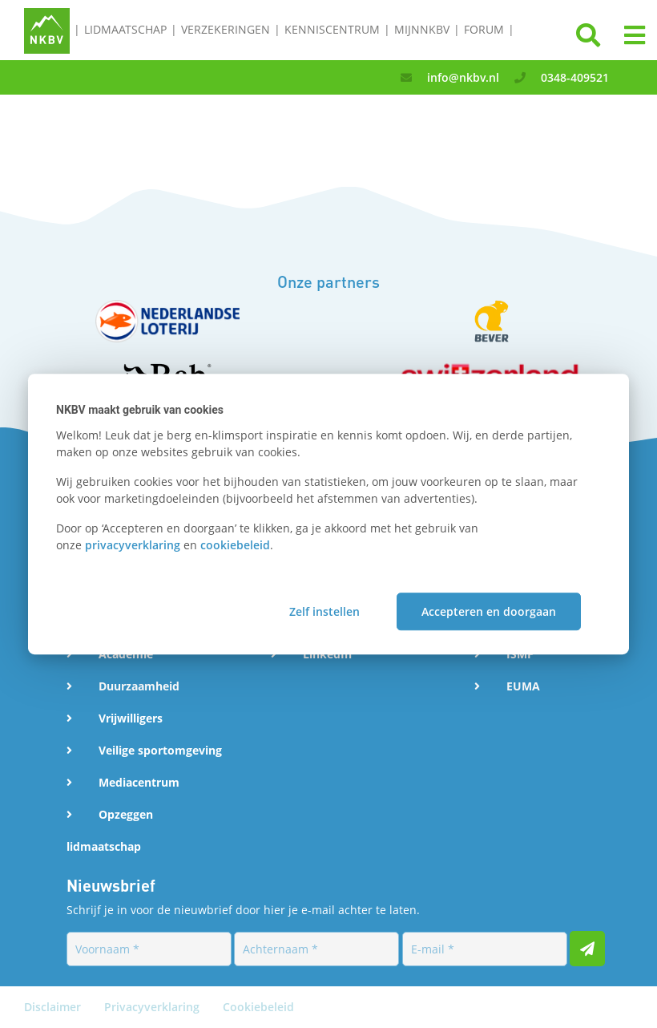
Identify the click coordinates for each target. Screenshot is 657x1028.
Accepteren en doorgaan (488, 611)
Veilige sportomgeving (160, 750)
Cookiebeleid (258, 1006)
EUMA (523, 686)
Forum (484, 29)
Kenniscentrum (332, 29)
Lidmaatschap (125, 29)
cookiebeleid (235, 544)
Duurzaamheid (139, 686)
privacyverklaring (132, 544)
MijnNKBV (421, 29)
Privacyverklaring (153, 1006)
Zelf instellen (324, 611)
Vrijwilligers (131, 718)
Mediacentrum (139, 782)
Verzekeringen (225, 29)
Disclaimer (54, 1006)
